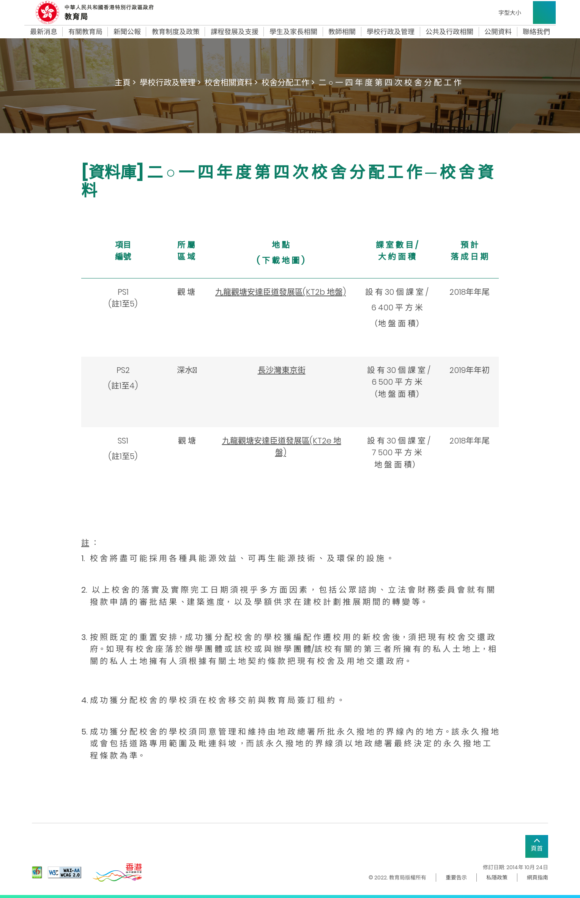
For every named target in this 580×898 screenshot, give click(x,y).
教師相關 (342, 32)
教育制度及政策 (176, 32)
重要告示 (456, 877)
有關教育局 (85, 32)
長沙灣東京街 (282, 370)
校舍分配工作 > (288, 82)
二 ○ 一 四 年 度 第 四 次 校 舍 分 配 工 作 (390, 82)
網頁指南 (537, 877)
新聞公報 (127, 32)
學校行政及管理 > (170, 82)
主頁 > (125, 82)
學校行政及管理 (391, 32)
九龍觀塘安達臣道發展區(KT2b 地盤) (280, 291)
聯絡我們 (536, 32)
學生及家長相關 (293, 32)
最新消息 (43, 32)
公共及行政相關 (449, 32)
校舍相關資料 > (231, 82)
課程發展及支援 (234, 32)
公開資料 (498, 32)
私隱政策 (497, 877)
